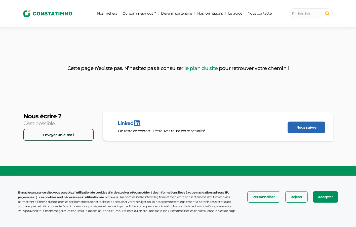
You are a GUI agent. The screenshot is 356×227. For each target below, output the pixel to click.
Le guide (235, 13)
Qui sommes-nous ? (139, 13)
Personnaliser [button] (264, 197)
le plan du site (201, 68)
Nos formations (210, 13)
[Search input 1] (307, 13)
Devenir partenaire (176, 13)
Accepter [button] (325, 197)
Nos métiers (107, 13)
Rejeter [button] (296, 197)
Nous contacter (260, 13)
